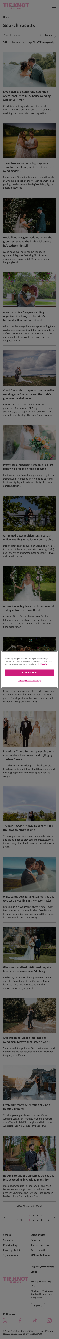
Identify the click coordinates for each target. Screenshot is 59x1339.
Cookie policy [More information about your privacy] (42, 664)
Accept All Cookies (29, 672)
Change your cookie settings (29, 680)
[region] (29, 669)
